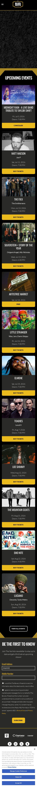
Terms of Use (21, 710)
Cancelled (18, 125)
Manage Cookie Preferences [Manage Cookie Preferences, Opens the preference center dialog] (18, 772)
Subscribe (18, 720)
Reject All (18, 778)
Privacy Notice (12, 768)
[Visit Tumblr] (27, 744)
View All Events (18, 629)
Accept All (18, 784)
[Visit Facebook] (10, 744)
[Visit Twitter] (21, 744)
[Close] (34, 750)
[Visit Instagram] (16, 744)
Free (18, 304)
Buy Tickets (18, 171)
